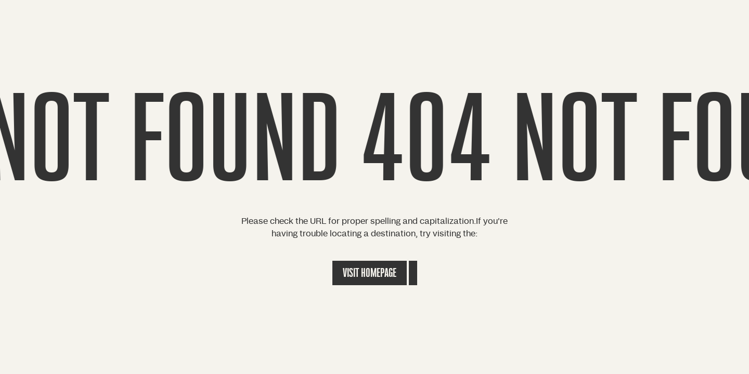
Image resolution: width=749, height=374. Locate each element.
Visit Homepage (369, 272)
